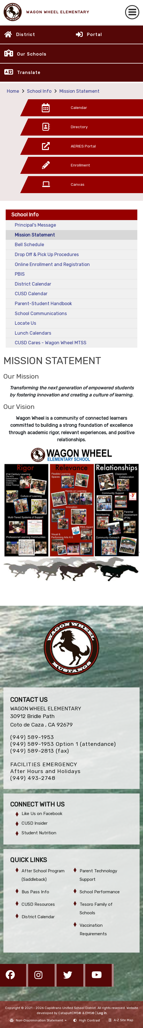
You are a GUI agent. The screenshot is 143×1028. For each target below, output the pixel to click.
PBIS (20, 274)
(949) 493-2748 (32, 778)
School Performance (100, 891)
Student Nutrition (39, 832)
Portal (94, 34)
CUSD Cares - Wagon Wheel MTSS (50, 342)
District (25, 34)
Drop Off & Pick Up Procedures (47, 254)
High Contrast (89, 1020)
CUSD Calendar (31, 293)
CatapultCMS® (69, 1013)
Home (13, 91)
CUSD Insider (34, 823)
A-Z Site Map (121, 1020)
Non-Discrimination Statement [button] (40, 1020)
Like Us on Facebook (42, 813)
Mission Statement (79, 91)
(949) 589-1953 (32, 737)
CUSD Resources (38, 904)
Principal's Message (35, 225)
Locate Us (25, 323)
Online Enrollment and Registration (52, 264)
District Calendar (33, 284)
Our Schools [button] (32, 54)
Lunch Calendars (33, 333)
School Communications (41, 313)
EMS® (90, 1013)
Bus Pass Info (35, 891)
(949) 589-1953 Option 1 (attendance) (63, 744)
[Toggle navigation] (132, 12)
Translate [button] (29, 72)
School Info (39, 91)
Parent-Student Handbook (43, 303)
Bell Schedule (29, 244)
